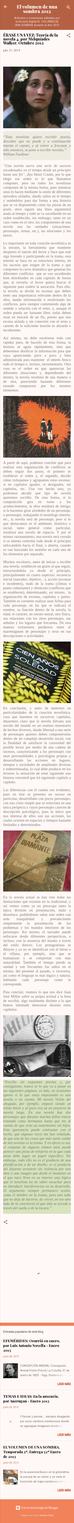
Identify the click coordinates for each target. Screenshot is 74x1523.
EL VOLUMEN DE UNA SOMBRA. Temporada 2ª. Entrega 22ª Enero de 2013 (32, 1452)
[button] (68, 36)
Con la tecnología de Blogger (37, 1508)
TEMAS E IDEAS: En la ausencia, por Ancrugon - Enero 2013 (31, 1398)
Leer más (64, 1384)
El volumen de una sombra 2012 (37, 9)
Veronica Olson (46, 1515)
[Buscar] (68, 8)
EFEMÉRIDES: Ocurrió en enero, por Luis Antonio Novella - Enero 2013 (31, 1345)
